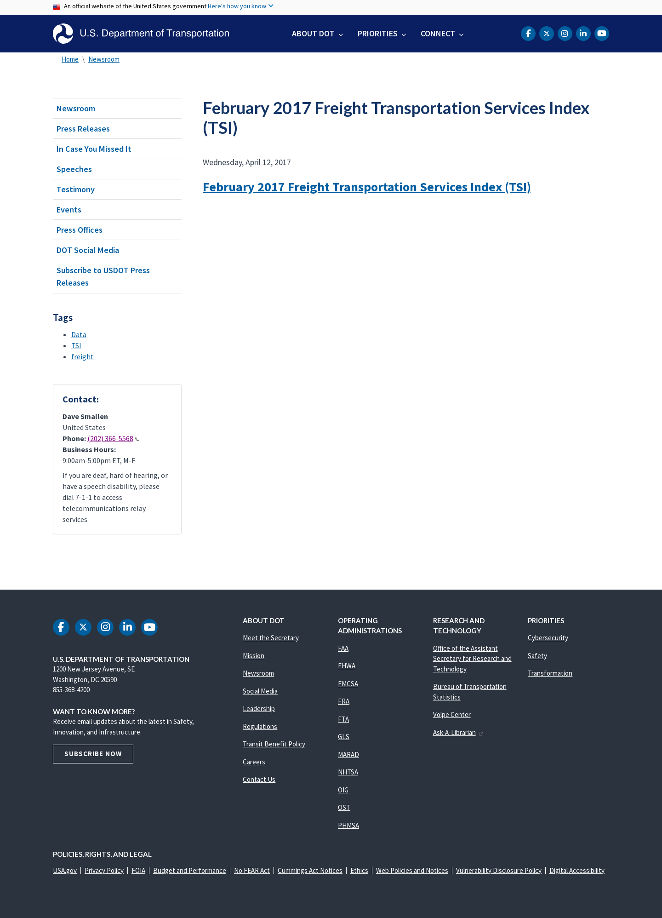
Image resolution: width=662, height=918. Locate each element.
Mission (253, 655)
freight (82, 356)
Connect (438, 33)
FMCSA (348, 683)
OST (344, 807)
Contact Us (259, 779)
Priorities (378, 33)
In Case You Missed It (94, 148)
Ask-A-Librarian (458, 732)
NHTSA (348, 772)
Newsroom (104, 59)
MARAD (348, 754)
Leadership (259, 708)
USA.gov (65, 870)
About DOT (313, 33)
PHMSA (348, 825)
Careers (254, 761)
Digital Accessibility (577, 870)
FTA (343, 719)
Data (78, 334)
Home (70, 59)
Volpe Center (452, 714)
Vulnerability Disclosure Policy (499, 870)
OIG (343, 790)
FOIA (138, 870)
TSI (76, 345)
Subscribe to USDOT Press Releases (103, 276)
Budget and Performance (189, 870)
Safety (537, 655)
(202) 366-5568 (113, 438)
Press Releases (83, 128)
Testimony (76, 189)
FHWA (346, 665)
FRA (343, 701)
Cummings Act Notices (310, 870)
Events (69, 209)
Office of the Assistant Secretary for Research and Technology (472, 658)
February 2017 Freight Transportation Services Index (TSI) (367, 186)
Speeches (74, 169)
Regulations (260, 726)
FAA (343, 648)
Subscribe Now (93, 753)
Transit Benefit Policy (274, 744)
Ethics (359, 870)
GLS (343, 736)
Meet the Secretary (271, 637)
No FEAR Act (252, 870)
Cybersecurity (548, 637)
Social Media (260, 691)
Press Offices (80, 229)
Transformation (550, 673)
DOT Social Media (88, 250)
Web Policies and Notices (412, 870)
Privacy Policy (104, 870)
